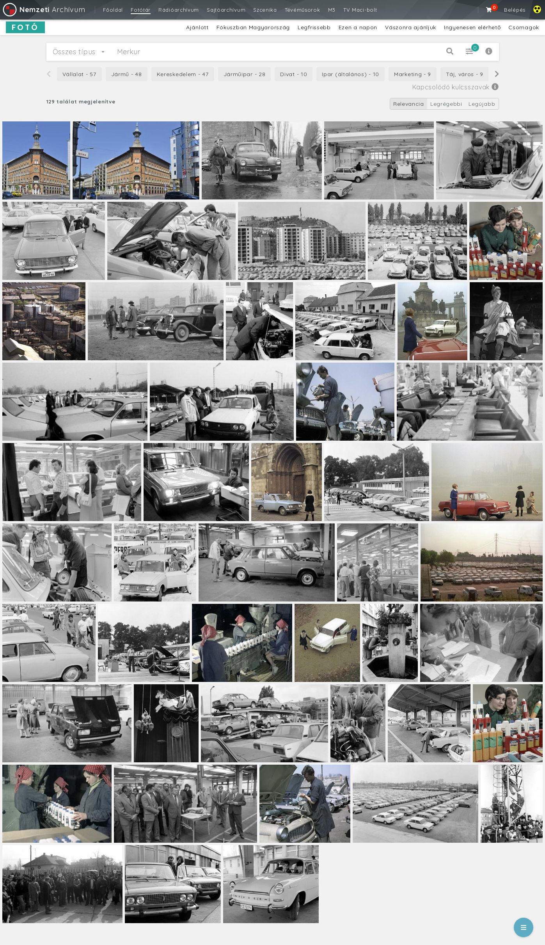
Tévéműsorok (302, 10)
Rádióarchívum (178, 10)
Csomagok (523, 27)
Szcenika (265, 10)
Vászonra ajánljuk (410, 27)
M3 (332, 10)
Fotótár (141, 10)
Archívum (43, 9)
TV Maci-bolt (360, 10)
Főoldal (113, 10)
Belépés (514, 10)
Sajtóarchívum (226, 10)
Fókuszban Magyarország (253, 27)
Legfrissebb (314, 27)
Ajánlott (197, 27)
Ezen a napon (358, 27)
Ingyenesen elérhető (472, 27)
